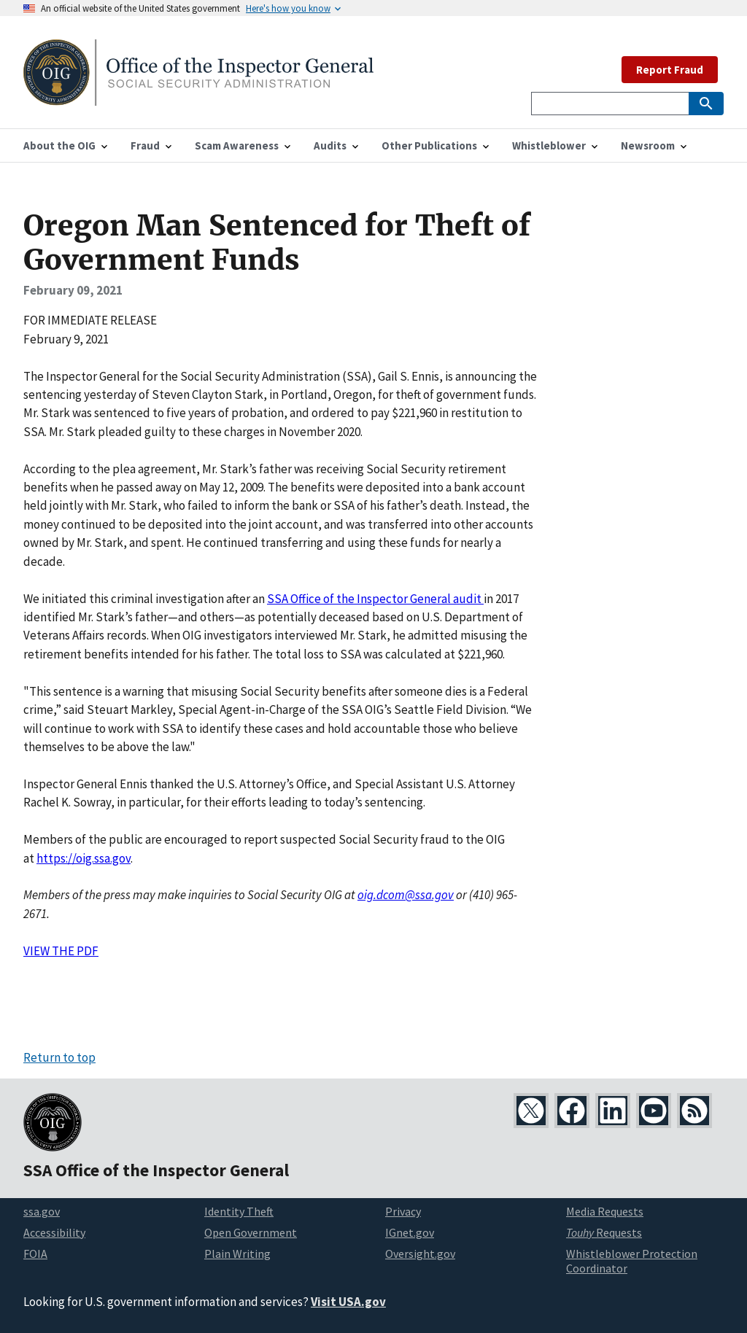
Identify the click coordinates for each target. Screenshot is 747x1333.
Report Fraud (669, 70)
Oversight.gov (420, 1253)
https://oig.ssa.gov (83, 858)
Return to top (59, 1057)
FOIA (35, 1253)
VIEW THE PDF (60, 951)
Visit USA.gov (348, 1302)
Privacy (403, 1211)
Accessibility (54, 1232)
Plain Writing (237, 1253)
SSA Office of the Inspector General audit (375, 599)
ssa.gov (41, 1211)
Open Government (250, 1232)
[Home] (198, 96)
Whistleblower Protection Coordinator (631, 1261)
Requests (604, 1232)
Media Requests (604, 1211)
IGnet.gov (409, 1232)
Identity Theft (239, 1211)
